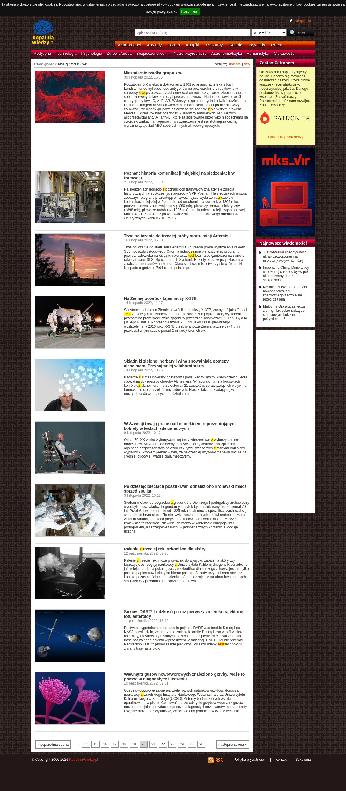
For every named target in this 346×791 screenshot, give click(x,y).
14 (86, 744)
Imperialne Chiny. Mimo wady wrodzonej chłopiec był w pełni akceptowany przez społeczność (286, 274)
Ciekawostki (284, 53)
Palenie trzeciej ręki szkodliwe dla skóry (165, 549)
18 (124, 744)
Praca (276, 45)
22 (163, 744)
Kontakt (281, 759)
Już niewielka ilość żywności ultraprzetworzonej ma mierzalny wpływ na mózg (285, 256)
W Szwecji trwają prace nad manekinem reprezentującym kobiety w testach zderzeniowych (180, 426)
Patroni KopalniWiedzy (286, 137)
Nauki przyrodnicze (190, 53)
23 (172, 744)
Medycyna (42, 53)
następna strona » (232, 744)
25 (191, 744)
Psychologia (91, 53)
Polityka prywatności (250, 759)
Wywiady (256, 45)
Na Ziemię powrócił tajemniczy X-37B (160, 298)
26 (201, 744)
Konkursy (214, 45)
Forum (174, 45)
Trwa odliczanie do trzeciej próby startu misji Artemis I (177, 235)
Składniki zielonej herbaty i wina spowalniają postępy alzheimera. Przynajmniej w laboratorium (176, 363)
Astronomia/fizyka (226, 53)
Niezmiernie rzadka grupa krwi (153, 73)
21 (153, 744)
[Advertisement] (142, 150)
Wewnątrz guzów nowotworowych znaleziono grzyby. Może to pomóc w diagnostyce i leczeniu (184, 676)
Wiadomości (129, 45)
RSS (219, 760)
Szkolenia (303, 759)
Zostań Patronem (276, 63)
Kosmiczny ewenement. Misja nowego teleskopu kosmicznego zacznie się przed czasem (286, 293)
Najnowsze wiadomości (283, 243)
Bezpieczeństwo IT (152, 53)
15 (95, 744)
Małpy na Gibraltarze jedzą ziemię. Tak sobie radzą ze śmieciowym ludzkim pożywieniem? (284, 312)
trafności (235, 64)
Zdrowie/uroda (119, 53)
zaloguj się (302, 21)
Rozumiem (189, 11)
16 (105, 744)
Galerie (235, 45)
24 (182, 744)
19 (134, 744)
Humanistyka (258, 53)
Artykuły (154, 45)
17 (115, 744)
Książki (192, 45)
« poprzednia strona (53, 744)
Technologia (66, 53)
